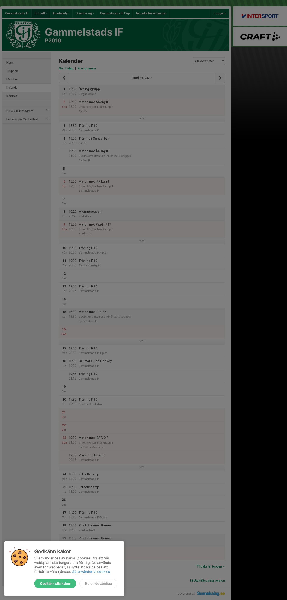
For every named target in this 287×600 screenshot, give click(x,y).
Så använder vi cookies (91, 571)
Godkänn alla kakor (55, 583)
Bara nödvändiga (98, 583)
